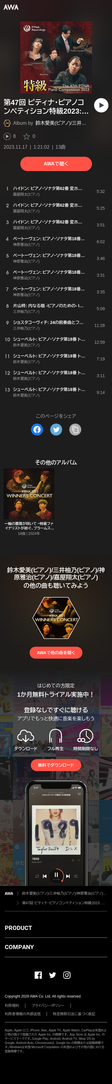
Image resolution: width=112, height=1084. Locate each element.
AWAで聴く (56, 163)
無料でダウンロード (56, 765)
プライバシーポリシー (48, 1006)
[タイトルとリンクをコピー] (75, 430)
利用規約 (12, 1006)
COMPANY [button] (19, 947)
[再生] (101, 105)
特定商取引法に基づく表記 (74, 1014)
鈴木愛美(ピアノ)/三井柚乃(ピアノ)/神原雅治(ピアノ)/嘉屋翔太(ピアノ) (64, 893)
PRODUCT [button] (18, 927)
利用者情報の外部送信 (23, 1014)
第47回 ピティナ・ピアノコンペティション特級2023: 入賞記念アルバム (64, 903)
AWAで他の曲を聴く (56, 652)
